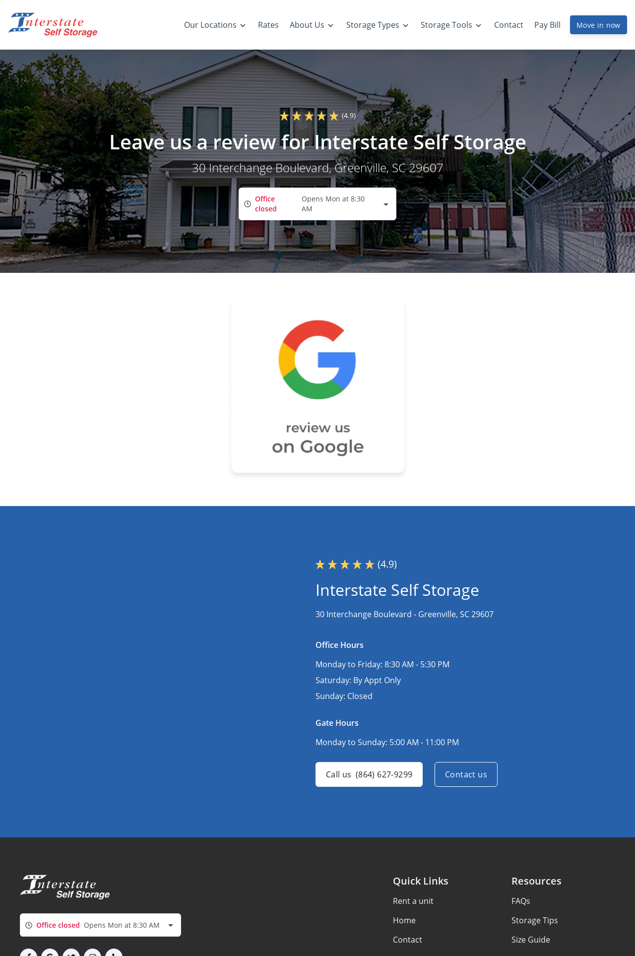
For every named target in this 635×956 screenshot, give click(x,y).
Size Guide (530, 939)
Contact (407, 939)
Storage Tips (534, 920)
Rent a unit (413, 900)
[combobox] (317, 204)
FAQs (520, 900)
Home (404, 920)
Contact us (466, 774)
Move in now (598, 25)
